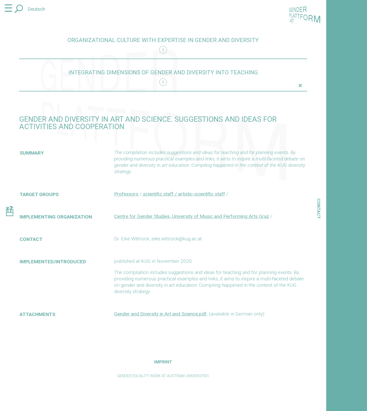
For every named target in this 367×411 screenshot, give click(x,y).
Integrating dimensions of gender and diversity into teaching (163, 72)
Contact (318, 209)
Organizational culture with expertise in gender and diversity (163, 40)
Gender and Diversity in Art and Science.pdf (161, 314)
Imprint (163, 361)
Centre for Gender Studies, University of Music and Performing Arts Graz (191, 216)
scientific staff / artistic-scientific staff (183, 194)
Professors (126, 194)
